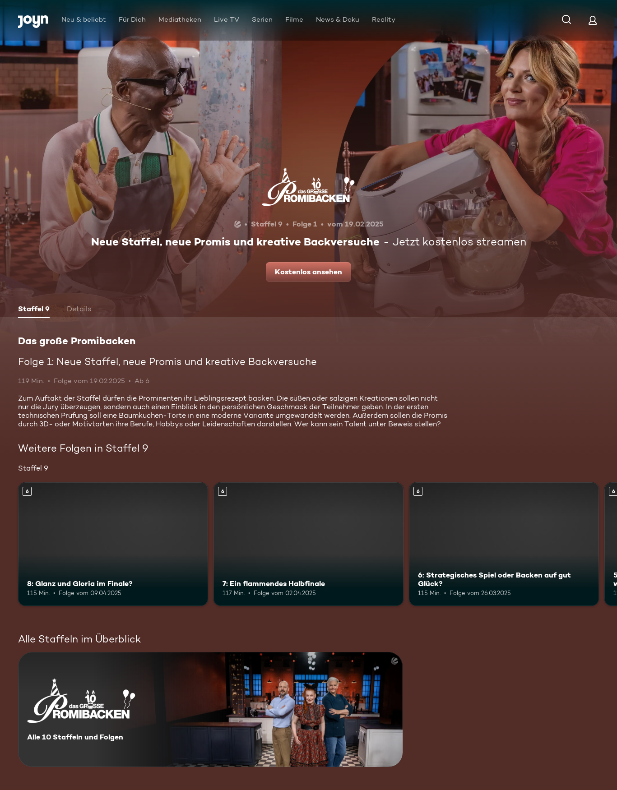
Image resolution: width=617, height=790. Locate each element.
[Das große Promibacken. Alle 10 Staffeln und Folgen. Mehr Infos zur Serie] (210, 709)
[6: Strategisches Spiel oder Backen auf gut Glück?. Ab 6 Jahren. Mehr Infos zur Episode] (504, 544)
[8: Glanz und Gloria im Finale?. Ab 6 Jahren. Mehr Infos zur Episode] (113, 544)
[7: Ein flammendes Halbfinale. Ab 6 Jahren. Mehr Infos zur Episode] (308, 544)
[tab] (33, 310)
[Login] (593, 20)
